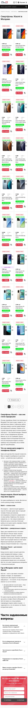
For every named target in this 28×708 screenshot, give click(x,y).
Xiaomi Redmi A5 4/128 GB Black (20, 271)
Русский (21, 2)
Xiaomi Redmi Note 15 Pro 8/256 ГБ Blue (21, 121)
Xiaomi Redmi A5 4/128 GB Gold (20, 307)
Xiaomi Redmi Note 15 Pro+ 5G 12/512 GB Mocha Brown (7, 160)
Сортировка (7, 700)
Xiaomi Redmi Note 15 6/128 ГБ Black (7, 46)
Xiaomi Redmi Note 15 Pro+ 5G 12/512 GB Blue (7, 199)
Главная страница (5, 11)
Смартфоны (14, 11)
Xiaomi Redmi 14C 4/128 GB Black (6, 271)
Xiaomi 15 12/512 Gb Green (20, 236)
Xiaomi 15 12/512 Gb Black (20, 198)
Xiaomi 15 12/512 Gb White (7, 236)
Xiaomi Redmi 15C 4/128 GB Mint (6, 382)
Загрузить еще (14, 400)
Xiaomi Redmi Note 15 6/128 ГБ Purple (7, 81)
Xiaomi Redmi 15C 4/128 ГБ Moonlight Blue (20, 345)
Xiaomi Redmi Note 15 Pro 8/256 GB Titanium (7, 122)
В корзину (5, 55)
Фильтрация (20, 700)
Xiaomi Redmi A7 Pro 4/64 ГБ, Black (21, 381)
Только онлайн (5, 280)
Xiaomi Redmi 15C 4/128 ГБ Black (6, 344)
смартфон (11, 480)
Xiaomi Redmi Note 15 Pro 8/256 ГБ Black (20, 84)
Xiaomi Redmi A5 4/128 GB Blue (6, 307)
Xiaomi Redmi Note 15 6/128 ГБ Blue (20, 46)
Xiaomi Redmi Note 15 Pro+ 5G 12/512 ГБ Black (21, 160)
